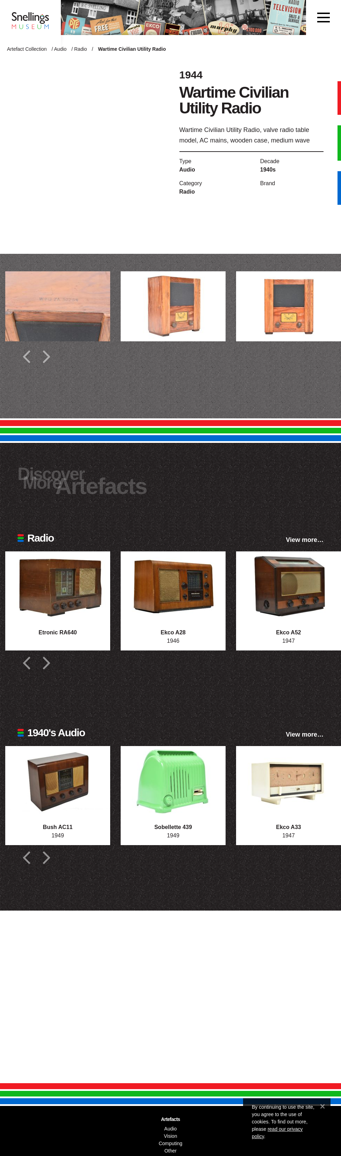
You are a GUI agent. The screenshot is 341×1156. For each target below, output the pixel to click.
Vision (170, 1136)
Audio (60, 49)
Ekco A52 (288, 632)
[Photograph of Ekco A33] (288, 781)
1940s (268, 170)
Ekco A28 (173, 632)
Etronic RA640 (57, 632)
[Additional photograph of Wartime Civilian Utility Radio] (57, 306)
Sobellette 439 (173, 827)
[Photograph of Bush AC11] (57, 781)
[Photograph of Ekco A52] (288, 586)
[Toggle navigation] (323, 17)
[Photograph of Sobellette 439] (173, 781)
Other (170, 1151)
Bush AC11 (58, 827)
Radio (80, 49)
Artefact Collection (27, 49)
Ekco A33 (288, 827)
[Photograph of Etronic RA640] (57, 586)
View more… (305, 539)
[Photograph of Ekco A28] (173, 586)
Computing (171, 1143)
